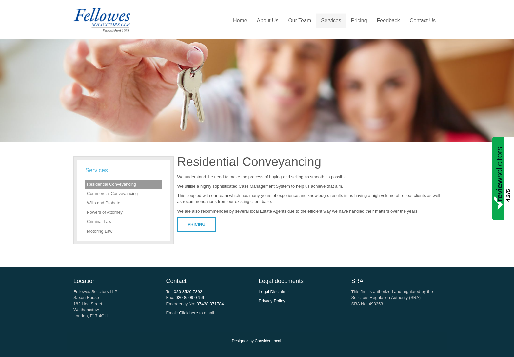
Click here (188, 312)
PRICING (196, 224)
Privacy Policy (272, 300)
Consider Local (268, 341)
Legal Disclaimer (274, 291)
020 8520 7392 (188, 291)
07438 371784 (210, 303)
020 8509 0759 (189, 297)
